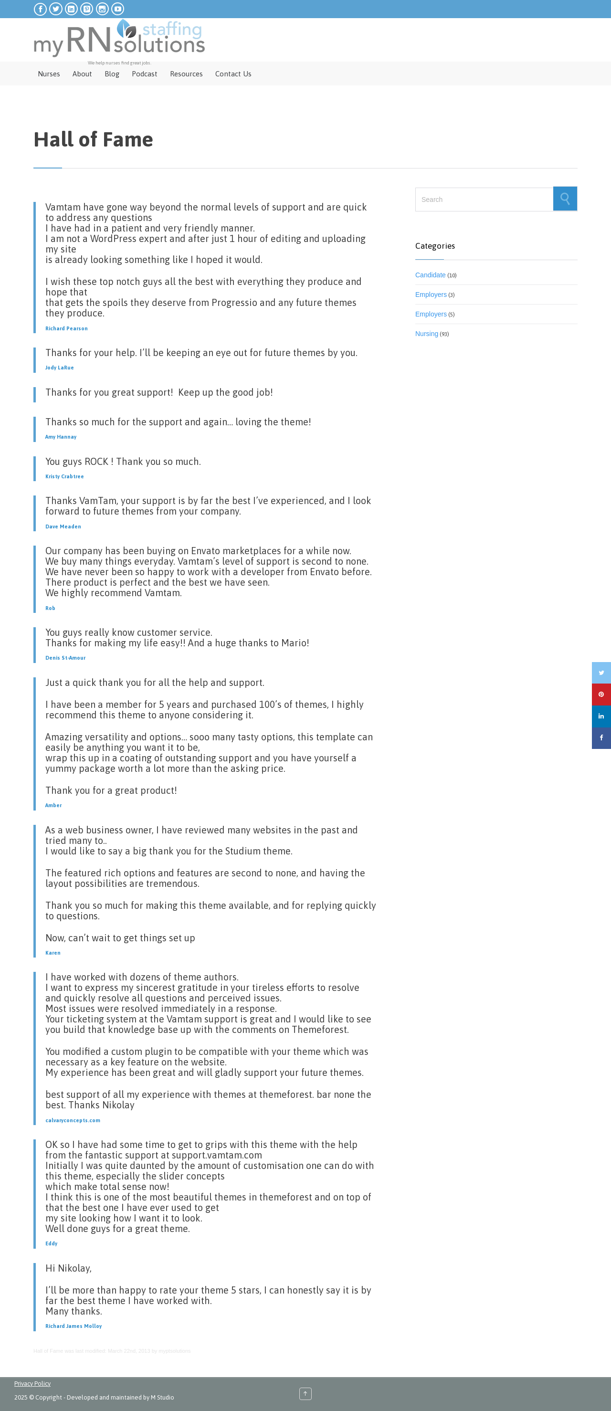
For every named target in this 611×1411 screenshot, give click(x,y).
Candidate (430, 275)
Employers (431, 294)
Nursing (426, 333)
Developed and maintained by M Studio (120, 1397)
